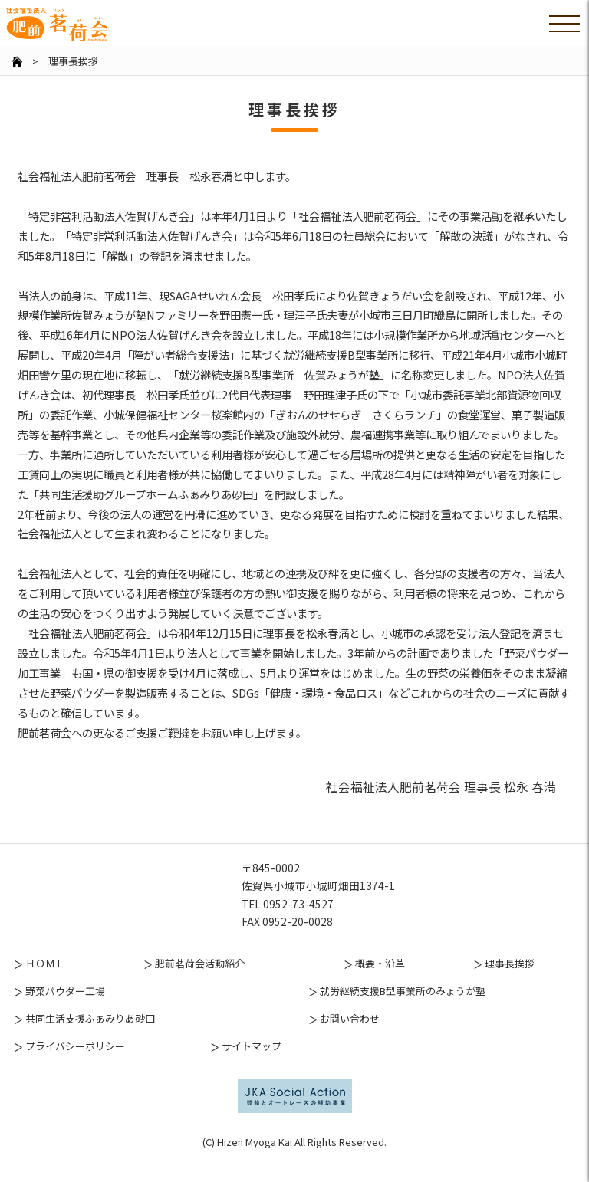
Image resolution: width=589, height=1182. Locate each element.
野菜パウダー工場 (65, 1010)
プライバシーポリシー (75, 1064)
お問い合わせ (350, 1036)
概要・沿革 (380, 982)
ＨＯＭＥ (45, 982)
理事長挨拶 (510, 982)
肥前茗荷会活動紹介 (200, 982)
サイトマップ (251, 1064)
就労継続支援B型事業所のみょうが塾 (402, 1010)
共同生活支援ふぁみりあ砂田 (90, 1036)
